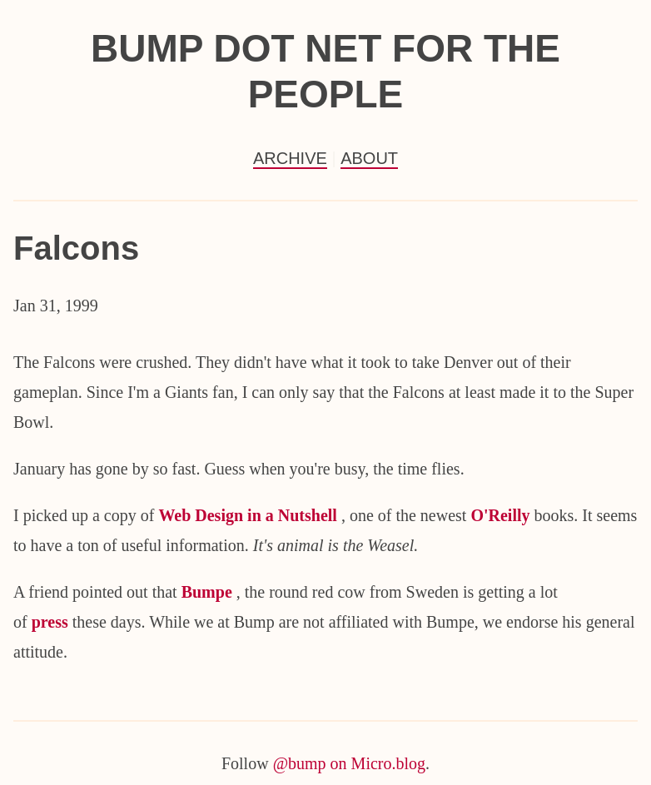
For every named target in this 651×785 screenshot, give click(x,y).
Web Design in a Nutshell (249, 515)
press (52, 622)
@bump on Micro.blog (349, 763)
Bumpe (208, 592)
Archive (290, 158)
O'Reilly (502, 515)
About (369, 158)
